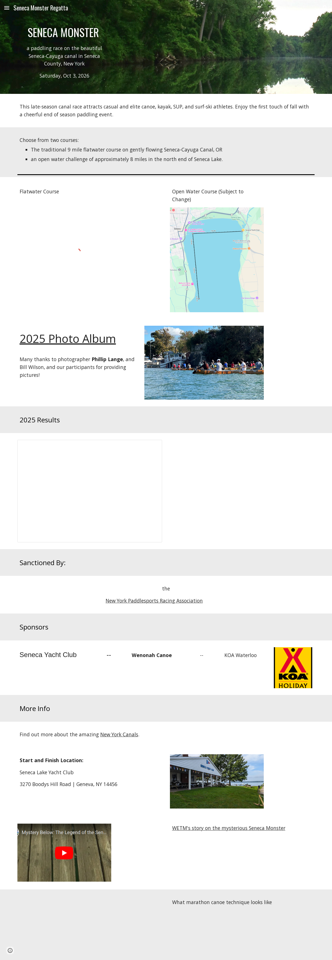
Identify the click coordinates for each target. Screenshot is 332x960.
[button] (6, 7)
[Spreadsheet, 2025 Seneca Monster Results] (89, 491)
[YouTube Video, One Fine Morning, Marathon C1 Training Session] (64, 924)
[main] (64, 54)
